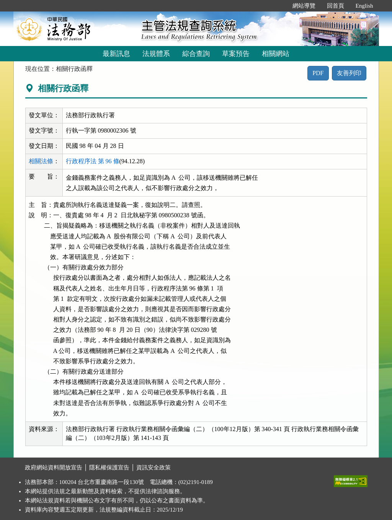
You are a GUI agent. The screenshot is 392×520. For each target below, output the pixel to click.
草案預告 (236, 53)
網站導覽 (303, 6)
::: (278, 6)
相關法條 (41, 161)
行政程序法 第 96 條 (92, 161)
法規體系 (156, 53)
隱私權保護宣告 (109, 467)
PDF (317, 73)
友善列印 (349, 73)
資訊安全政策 (153, 467)
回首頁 (335, 6)
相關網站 (275, 53)
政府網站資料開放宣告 (53, 467)
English (364, 6)
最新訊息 (116, 53)
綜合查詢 (196, 53)
